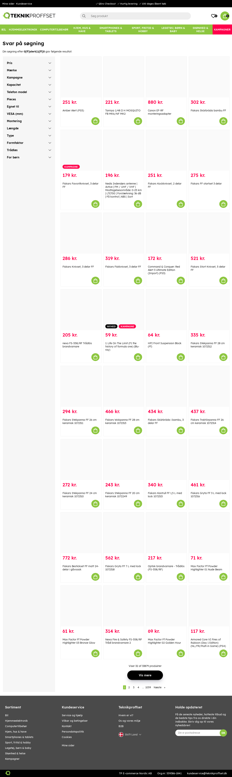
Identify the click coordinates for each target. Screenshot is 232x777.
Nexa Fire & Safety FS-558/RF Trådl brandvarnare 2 (123, 641)
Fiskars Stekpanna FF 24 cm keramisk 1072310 (80, 494)
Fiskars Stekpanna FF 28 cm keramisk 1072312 (208, 345)
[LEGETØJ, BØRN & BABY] (173, 29)
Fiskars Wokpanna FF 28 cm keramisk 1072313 (122, 421)
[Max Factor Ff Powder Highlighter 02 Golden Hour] (166, 606)
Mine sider (8, 3)
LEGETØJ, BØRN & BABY (18, 748)
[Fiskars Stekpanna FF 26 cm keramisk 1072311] (81, 386)
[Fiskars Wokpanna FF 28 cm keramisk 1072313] (124, 386)
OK (223, 733)
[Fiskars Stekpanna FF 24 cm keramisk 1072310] (81, 459)
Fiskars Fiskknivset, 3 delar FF (123, 266)
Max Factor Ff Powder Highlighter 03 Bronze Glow (79, 641)
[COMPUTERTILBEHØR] (54, 29)
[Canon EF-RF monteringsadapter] (166, 77)
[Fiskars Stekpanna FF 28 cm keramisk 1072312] (209, 309)
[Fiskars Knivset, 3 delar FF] (81, 233)
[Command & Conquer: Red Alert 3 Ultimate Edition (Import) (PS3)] (166, 233)
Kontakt (66, 726)
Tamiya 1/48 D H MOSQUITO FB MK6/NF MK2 (122, 112)
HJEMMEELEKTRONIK (16, 720)
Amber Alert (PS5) (73, 110)
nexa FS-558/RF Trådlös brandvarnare (77, 345)
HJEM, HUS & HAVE (15, 731)
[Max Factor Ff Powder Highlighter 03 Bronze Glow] (81, 606)
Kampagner (12, 758)
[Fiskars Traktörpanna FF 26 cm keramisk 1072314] (209, 386)
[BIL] (3, 29)
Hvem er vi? (126, 715)
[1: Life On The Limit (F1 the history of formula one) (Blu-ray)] (124, 309)
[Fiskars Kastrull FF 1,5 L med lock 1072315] (166, 459)
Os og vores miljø (129, 720)
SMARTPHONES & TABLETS (19, 737)
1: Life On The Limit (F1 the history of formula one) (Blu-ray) (122, 346)
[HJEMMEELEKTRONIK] (23, 29)
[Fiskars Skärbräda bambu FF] (209, 77)
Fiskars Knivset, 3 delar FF (78, 266)
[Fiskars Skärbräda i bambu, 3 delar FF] (166, 386)
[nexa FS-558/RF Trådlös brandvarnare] (81, 309)
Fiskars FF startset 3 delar (206, 183)
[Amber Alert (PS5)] (81, 77)
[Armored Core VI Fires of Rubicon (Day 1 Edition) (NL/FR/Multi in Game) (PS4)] (209, 606)
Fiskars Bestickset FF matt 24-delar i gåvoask (81, 568)
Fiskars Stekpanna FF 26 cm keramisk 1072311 (80, 421)
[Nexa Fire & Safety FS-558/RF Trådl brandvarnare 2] (124, 606)
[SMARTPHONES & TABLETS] (110, 29)
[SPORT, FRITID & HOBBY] (142, 29)
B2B (121, 726)
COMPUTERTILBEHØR (16, 726)
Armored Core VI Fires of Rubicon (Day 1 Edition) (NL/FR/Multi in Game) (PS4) (208, 643)
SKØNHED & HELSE (15, 753)
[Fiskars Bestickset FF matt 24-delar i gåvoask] (81, 532)
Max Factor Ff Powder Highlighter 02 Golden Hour (164, 641)
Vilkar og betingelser (75, 720)
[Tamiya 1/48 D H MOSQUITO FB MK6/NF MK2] (124, 77)
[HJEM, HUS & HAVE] (82, 29)
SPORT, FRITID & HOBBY (18, 742)
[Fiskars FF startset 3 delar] (209, 150)
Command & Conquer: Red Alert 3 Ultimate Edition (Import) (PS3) (164, 270)
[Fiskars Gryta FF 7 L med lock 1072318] (124, 532)
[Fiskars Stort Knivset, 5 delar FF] (209, 233)
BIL (6, 715)
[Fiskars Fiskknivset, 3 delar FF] (124, 233)
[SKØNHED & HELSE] (200, 29)
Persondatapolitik (73, 731)
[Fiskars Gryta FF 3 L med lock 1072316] (209, 459)
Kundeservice (24, 3)
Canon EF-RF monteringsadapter (159, 112)
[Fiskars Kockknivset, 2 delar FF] (166, 150)
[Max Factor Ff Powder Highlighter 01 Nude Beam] (209, 532)
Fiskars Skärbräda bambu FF (208, 110)
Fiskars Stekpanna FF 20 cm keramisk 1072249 (122, 494)
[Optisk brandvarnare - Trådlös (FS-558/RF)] (166, 532)
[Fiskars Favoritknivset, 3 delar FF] (81, 150)
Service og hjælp (72, 715)
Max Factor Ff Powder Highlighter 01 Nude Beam (206, 568)
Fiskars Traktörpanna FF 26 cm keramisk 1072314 (207, 421)
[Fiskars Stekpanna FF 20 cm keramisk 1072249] (124, 459)
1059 (148, 687)
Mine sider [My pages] (68, 745)
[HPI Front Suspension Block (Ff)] (166, 309)
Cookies (67, 737)
